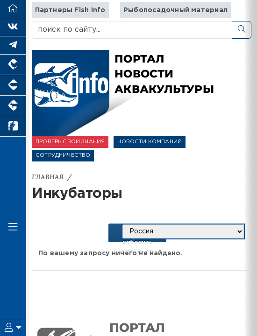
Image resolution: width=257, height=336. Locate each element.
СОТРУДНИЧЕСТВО (63, 155)
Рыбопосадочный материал (175, 10)
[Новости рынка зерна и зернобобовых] (13, 126)
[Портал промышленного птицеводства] (13, 65)
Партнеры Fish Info (70, 10)
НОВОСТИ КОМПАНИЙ (149, 142)
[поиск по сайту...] (132, 30)
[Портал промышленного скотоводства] (13, 106)
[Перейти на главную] (13, 9)
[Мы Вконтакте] (13, 27)
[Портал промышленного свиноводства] (13, 85)
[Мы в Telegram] (13, 45)
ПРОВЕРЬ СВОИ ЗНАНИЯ (70, 142)
